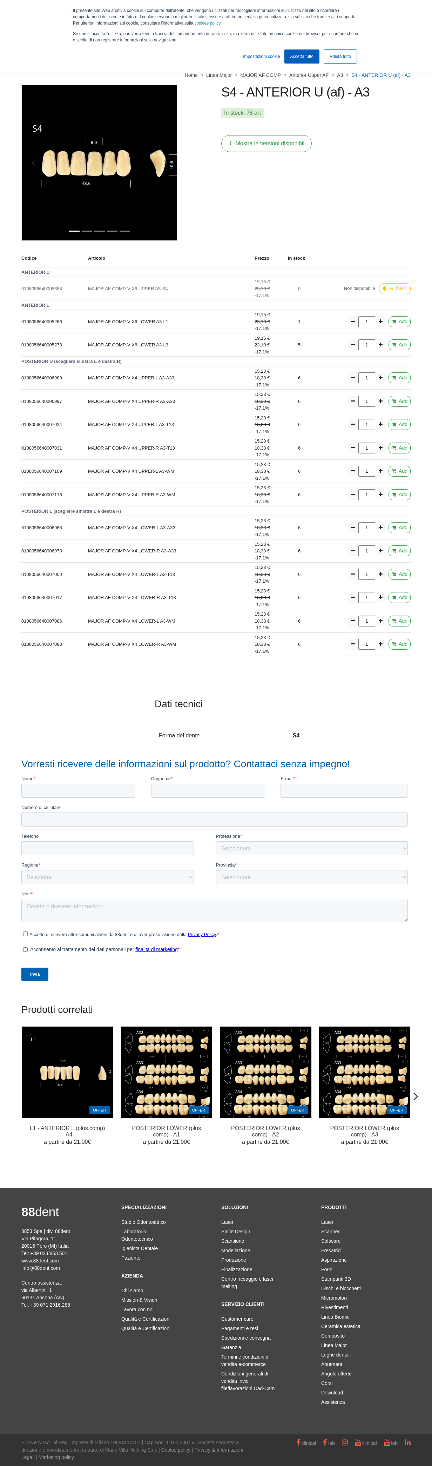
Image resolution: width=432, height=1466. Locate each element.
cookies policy (207, 23)
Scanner (330, 1231)
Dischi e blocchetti (341, 1288)
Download (332, 1392)
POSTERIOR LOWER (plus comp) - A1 (166, 1131)
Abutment (331, 1364)
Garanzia (231, 1347)
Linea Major (334, 1345)
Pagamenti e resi (239, 1328)
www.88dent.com (40, 1260)
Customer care (237, 1319)
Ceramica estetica (340, 1326)
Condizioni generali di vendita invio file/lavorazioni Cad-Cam (248, 1381)
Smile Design (235, 1231)
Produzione (233, 1260)
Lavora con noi (137, 1309)
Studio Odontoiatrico (143, 1222)
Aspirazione (334, 1260)
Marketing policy (56, 1457)
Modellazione (235, 1250)
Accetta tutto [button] (302, 56)
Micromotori (334, 1298)
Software (330, 1241)
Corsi (327, 1383)
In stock (233, 113)
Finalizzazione (236, 1269)
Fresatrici (331, 1250)
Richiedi (394, 288)
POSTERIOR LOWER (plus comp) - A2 (265, 1131)
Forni (326, 1269)
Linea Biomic (335, 1317)
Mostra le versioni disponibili (268, 143)
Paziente (130, 1258)
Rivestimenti (334, 1307)
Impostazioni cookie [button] (261, 56)
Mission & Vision (139, 1300)
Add (399, 321)
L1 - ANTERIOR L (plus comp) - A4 (67, 1131)
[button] (33, 163)
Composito (333, 1336)
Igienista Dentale (139, 1248)
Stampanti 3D (336, 1279)
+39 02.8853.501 (49, 1253)
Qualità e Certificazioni (145, 1319)
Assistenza (333, 1402)
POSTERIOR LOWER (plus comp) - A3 (364, 1131)
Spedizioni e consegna (246, 1338)
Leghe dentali (336, 1355)
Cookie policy (175, 1450)
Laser (227, 1222)
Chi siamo (132, 1290)
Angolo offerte (336, 1374)
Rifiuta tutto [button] (340, 56)
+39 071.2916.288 (50, 1305)
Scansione (232, 1241)
